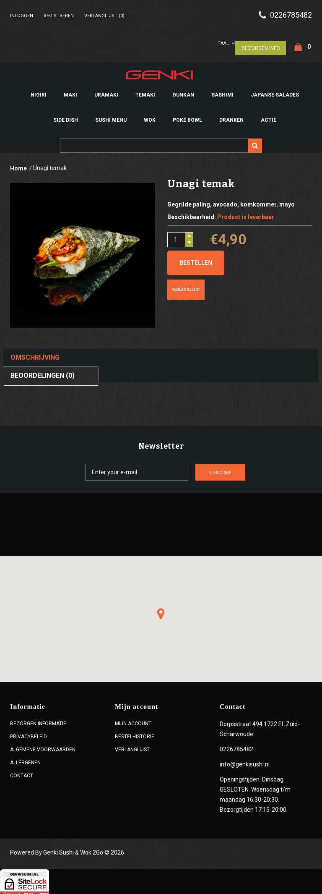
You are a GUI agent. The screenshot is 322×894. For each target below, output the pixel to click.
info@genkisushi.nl (245, 761)
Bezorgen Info (260, 44)
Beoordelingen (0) (42, 372)
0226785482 (291, 15)
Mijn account (133, 720)
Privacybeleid (28, 733)
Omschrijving (35, 354)
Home (18, 165)
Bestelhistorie (134, 733)
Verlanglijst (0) (104, 15)
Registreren (59, 15)
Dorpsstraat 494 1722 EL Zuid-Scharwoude (260, 725)
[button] (161, 610)
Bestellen (195, 259)
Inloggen (21, 15)
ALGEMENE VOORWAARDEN (42, 746)
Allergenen (25, 759)
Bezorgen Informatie (38, 720)
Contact (21, 772)
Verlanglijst (186, 286)
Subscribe (251, 469)
